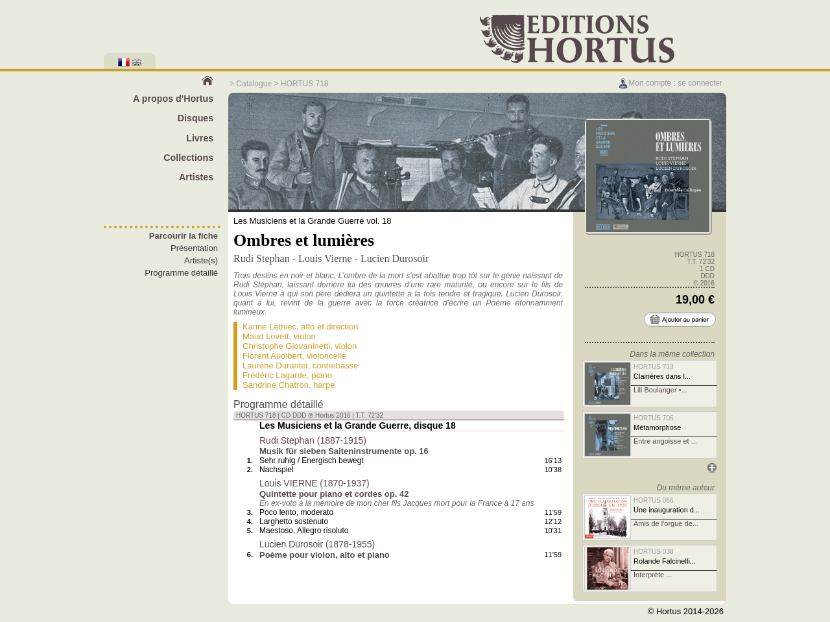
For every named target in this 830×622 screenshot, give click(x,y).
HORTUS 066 (654, 500)
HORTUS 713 (654, 366)
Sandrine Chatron (276, 385)
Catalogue (254, 83)
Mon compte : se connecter (670, 83)
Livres (199, 138)
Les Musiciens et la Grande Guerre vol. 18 (312, 221)
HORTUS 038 (654, 551)
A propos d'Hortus (173, 98)
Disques (196, 118)
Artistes (196, 177)
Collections (188, 157)
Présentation (194, 248)
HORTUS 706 (654, 418)
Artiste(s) (201, 260)
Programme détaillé (181, 273)
